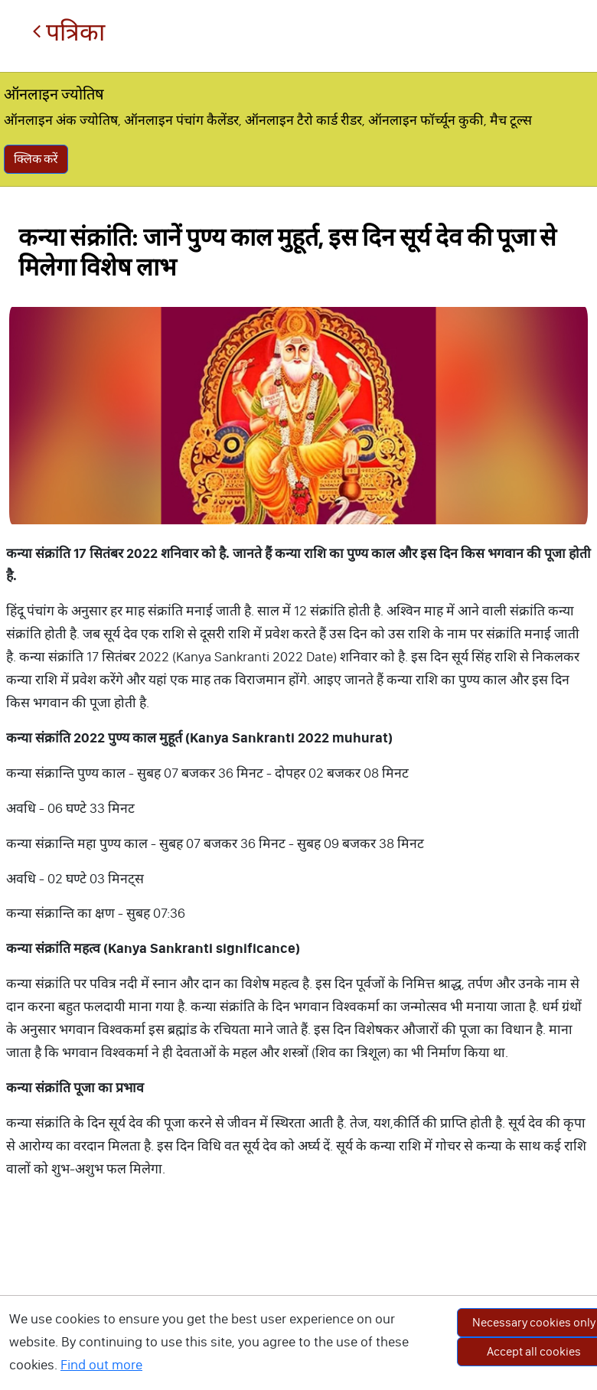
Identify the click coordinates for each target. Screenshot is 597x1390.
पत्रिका (68, 32)
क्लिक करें (36, 159)
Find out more (101, 1364)
